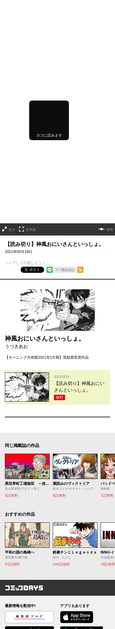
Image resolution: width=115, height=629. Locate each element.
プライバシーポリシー (79, 586)
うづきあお (16, 275)
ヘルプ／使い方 (18, 586)
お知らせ (12, 578)
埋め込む (68, 199)
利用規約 (68, 578)
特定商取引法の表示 (77, 604)
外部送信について (75, 595)
